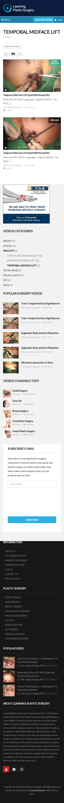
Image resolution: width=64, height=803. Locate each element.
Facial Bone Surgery (22, 421)
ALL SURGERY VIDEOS (15, 555)
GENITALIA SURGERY (15, 634)
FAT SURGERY (11, 629)
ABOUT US (10, 551)
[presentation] (31, 506)
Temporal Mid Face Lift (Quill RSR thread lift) (26, 95)
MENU (6, 19)
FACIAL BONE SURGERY (16, 615)
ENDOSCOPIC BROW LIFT (21, 260)
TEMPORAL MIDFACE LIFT (22, 265)
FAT (5, 280)
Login (58, 19)
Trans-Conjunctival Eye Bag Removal (40, 303)
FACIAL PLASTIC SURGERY (17, 611)
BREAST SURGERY (13, 606)
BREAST (7, 241)
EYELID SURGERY (13, 597)
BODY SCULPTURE (13, 625)
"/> (7, 394)
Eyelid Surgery (19, 390)
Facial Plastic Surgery (23, 431)
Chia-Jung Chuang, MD (32, 665)
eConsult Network (37, 790)
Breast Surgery (20, 411)
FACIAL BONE (10, 270)
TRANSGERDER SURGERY (17, 638)
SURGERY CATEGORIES (16, 560)
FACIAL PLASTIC (12, 275)
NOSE (6, 285)
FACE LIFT (9, 250)
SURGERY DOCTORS (14, 565)
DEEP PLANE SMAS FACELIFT (23, 255)
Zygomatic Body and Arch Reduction (40, 333)
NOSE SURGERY (12, 602)
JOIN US (9, 569)
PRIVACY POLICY (13, 578)
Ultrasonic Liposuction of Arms (37, 362)
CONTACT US (11, 574)
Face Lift (17, 400)
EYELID (7, 245)
